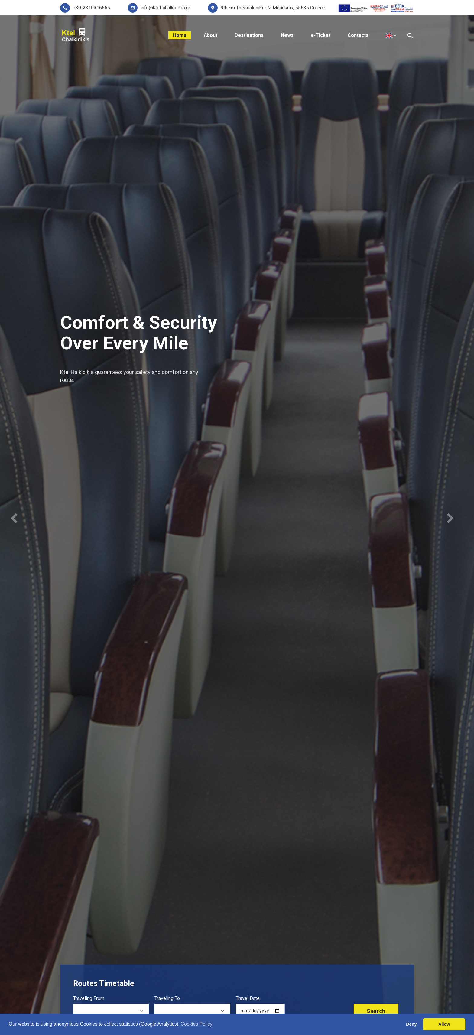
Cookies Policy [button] (197, 1024)
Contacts (358, 35)
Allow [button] (444, 1024)
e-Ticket (320, 35)
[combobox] (111, 1011)
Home (180, 35)
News (287, 35)
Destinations (249, 35)
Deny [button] (411, 1024)
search (376, 1011)
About (210, 35)
